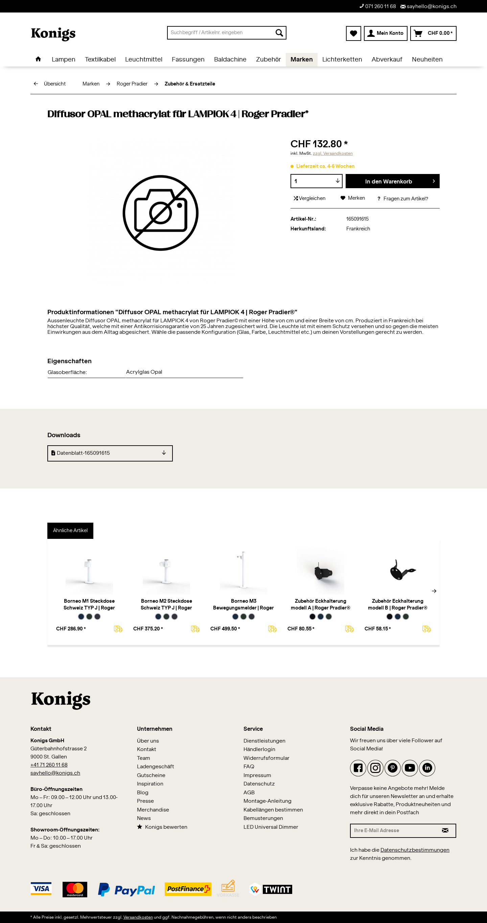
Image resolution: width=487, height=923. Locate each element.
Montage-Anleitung (268, 801)
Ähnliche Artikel (70, 530)
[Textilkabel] (100, 60)
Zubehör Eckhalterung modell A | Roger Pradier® (320, 604)
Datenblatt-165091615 (80, 453)
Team (143, 758)
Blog (142, 792)
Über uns (148, 741)
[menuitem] (226, 33)
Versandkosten (138, 917)
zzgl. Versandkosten (333, 153)
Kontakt (146, 749)
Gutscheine (151, 775)
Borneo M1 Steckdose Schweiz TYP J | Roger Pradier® (89, 605)
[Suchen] (279, 33)
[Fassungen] (188, 60)
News (144, 818)
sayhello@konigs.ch (428, 6)
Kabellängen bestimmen (273, 810)
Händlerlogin (259, 749)
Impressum (257, 775)
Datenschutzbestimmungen (414, 850)
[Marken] (302, 60)
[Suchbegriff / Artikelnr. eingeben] (226, 33)
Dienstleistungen (264, 741)
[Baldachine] (230, 60)
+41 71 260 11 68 (49, 765)
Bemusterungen (263, 818)
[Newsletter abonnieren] (445, 831)
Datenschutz (259, 784)
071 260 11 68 (377, 6)
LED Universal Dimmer (271, 827)
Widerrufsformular (266, 758)
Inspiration (150, 784)
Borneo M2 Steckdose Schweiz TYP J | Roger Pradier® (166, 605)
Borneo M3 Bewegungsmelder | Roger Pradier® (243, 605)
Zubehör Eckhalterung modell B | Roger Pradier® (397, 604)
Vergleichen (309, 198)
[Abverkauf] (387, 60)
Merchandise (153, 810)
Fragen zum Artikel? (402, 199)
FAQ (249, 766)
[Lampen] (63, 60)
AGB (249, 792)
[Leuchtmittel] (143, 60)
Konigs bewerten (162, 827)
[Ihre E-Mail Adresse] (392, 831)
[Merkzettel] (353, 33)
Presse (145, 801)
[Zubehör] (268, 60)
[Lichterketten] (342, 60)
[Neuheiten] (427, 60)
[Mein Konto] (386, 33)
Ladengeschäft (155, 766)
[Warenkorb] (433, 33)
